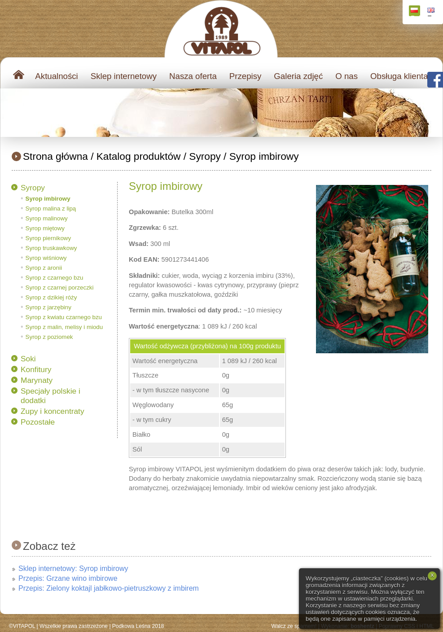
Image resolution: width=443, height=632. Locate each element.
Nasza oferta (193, 76)
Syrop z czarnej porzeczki (60, 287)
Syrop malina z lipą (51, 208)
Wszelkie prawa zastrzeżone (73, 626)
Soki (28, 358)
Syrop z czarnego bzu (54, 277)
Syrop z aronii (44, 267)
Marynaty (37, 380)
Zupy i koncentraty (52, 411)
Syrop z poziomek (49, 337)
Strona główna (55, 156)
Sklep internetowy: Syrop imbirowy (73, 568)
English (432, 12)
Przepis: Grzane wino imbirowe (68, 578)
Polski (415, 12)
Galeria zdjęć (298, 76)
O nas (346, 76)
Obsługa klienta (399, 76)
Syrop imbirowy (264, 156)
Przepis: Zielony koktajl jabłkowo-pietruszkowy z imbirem (108, 588)
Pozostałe (38, 421)
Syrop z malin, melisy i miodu (64, 327)
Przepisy (245, 76)
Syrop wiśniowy (46, 258)
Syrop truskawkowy (51, 248)
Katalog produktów (138, 156)
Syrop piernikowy (48, 238)
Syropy (205, 156)
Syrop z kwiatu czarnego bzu (64, 317)
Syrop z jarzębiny (48, 307)
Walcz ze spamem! (294, 626)
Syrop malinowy (47, 218)
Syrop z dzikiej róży (51, 297)
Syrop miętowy (45, 228)
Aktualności (56, 76)
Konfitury (36, 369)
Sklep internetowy (124, 76)
